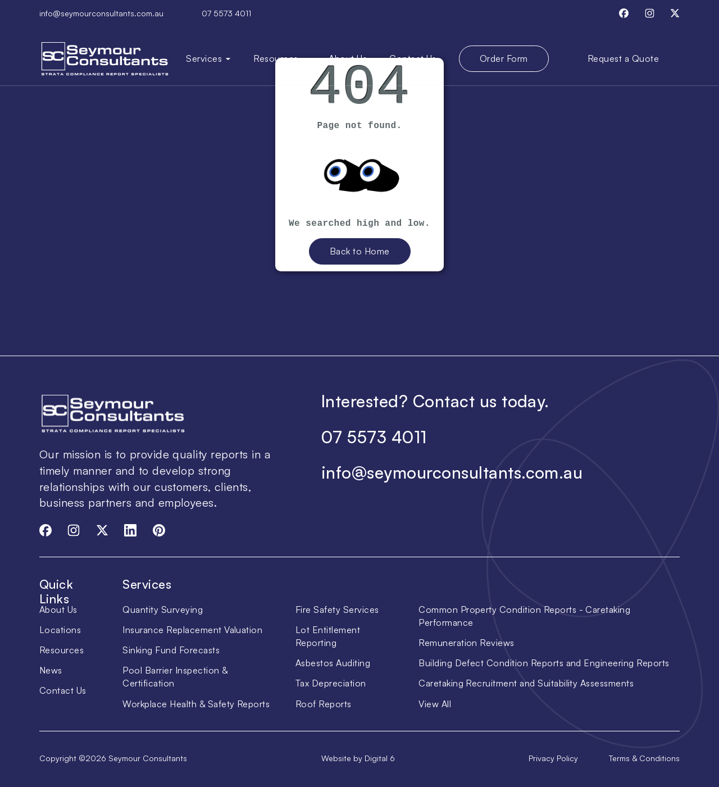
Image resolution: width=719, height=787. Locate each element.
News (50, 670)
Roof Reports (323, 703)
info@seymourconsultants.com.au (101, 13)
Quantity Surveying (162, 609)
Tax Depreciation (330, 683)
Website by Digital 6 (358, 758)
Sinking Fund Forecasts (171, 650)
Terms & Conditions (644, 758)
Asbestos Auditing (332, 662)
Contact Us (412, 58)
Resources (61, 650)
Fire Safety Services (337, 609)
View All (434, 703)
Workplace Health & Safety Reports (196, 703)
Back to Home (360, 251)
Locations (60, 629)
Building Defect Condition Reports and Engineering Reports (543, 662)
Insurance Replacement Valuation (192, 629)
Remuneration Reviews (466, 642)
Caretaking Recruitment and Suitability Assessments (526, 683)
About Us (348, 58)
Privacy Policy (553, 758)
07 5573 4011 (226, 13)
